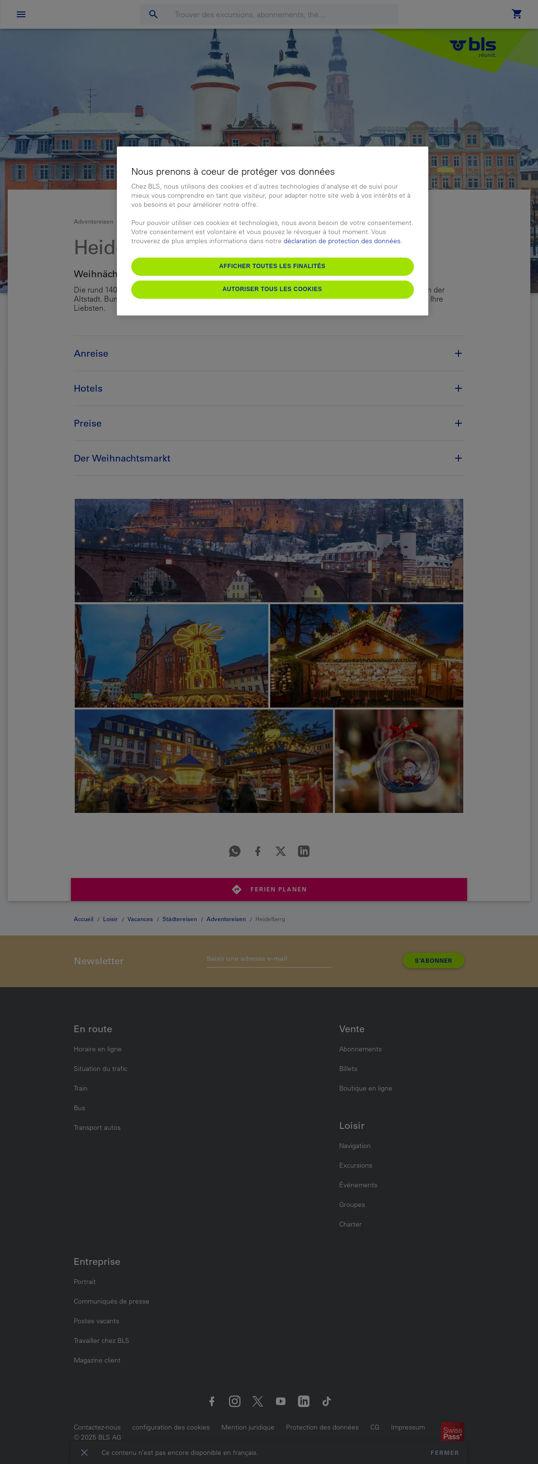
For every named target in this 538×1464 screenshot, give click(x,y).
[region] (272, 230)
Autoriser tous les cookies (272, 289)
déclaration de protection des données (342, 240)
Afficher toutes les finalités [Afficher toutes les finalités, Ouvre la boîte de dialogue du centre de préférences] (272, 266)
